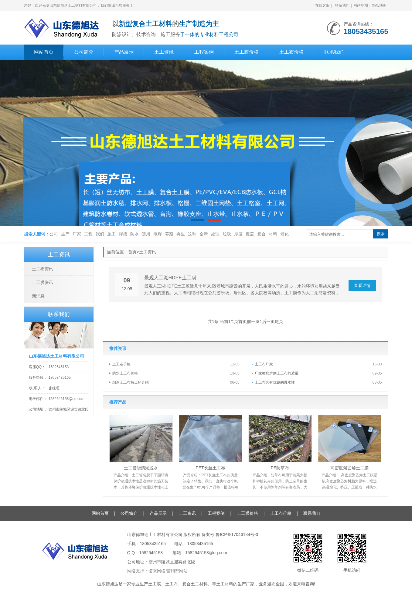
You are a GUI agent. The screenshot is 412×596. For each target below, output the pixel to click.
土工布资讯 (42, 268)
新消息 (38, 296)
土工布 (171, 583)
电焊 (157, 233)
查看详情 (362, 285)
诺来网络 (156, 570)
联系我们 (342, 5)
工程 (88, 233)
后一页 (268, 321)
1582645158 (59, 367)
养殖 (169, 233)
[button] (197, 220)
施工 (111, 233)
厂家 (77, 233)
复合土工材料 (195, 583)
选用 (146, 233)
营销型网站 (177, 570)
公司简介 (84, 52)
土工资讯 (164, 52)
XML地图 (379, 5)
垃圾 (227, 233)
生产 (65, 233)
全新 (203, 233)
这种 (192, 233)
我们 (100, 233)
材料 (273, 233)
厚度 (238, 233)
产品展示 (124, 52)
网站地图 (360, 5)
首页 (132, 251)
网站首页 (43, 52)
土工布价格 (291, 52)
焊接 (123, 233)
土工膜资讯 (42, 282)
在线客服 (322, 5)
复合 (261, 233)
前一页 (253, 321)
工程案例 (204, 52)
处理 (215, 233)
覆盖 (250, 233)
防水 (134, 233)
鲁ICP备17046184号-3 (237, 534)
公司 (53, 233)
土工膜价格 (246, 52)
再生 (180, 233)
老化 (284, 233)
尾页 (279, 321)
